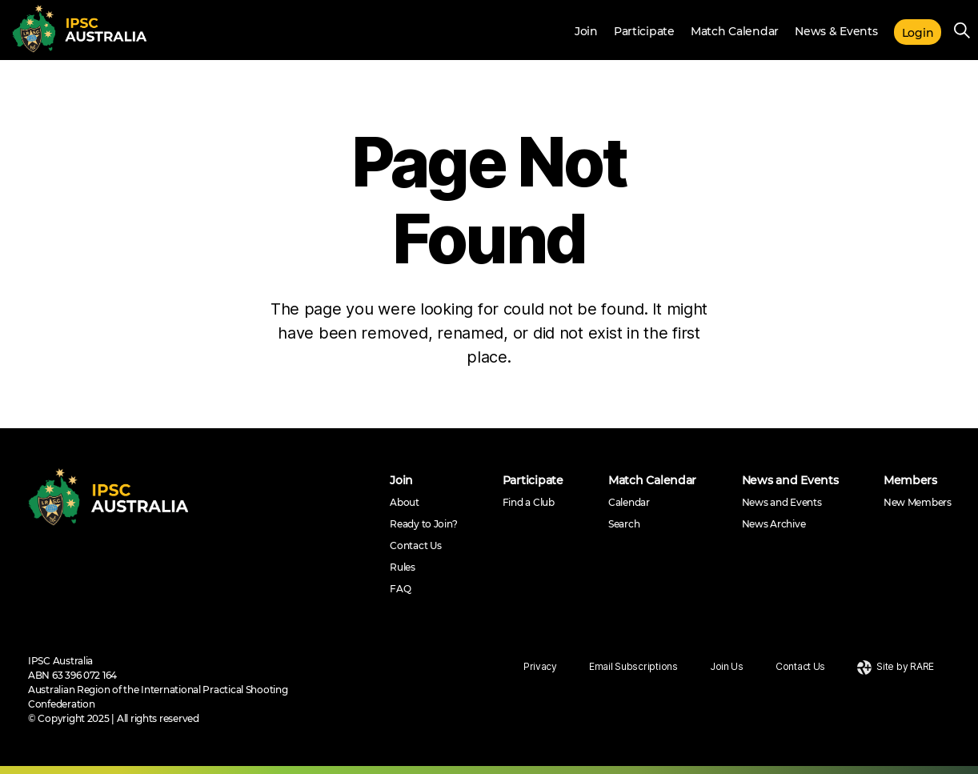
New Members (918, 502)
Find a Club (529, 502)
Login (918, 33)
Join (586, 31)
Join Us (727, 666)
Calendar (629, 502)
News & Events (836, 31)
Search (623, 524)
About (404, 502)
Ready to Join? (423, 524)
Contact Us (415, 545)
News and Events (790, 480)
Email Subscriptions (633, 666)
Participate (644, 31)
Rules (402, 567)
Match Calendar (735, 31)
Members (910, 480)
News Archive (774, 524)
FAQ (400, 589)
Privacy (540, 666)
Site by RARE (895, 666)
